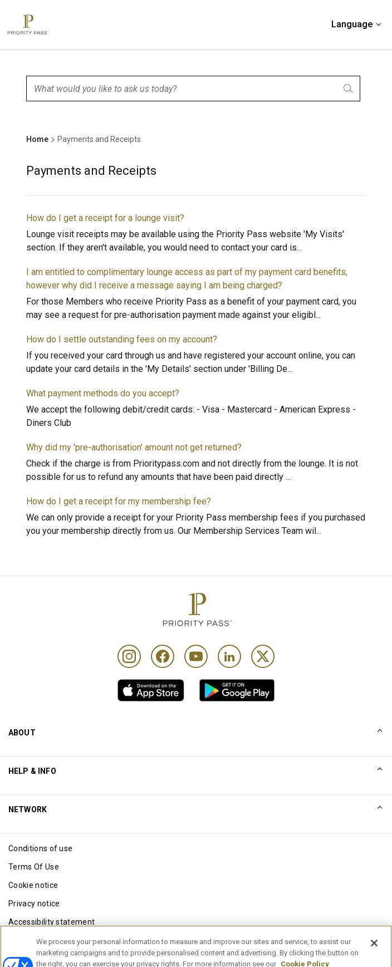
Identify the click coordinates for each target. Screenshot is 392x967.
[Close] (374, 951)
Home (37, 139)
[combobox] (193, 88)
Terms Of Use (33, 866)
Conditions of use (40, 848)
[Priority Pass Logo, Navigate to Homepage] (27, 24)
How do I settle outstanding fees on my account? (121, 339)
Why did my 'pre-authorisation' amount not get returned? (134, 447)
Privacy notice (34, 903)
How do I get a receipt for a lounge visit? (105, 218)
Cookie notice (33, 885)
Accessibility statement (51, 921)
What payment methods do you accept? (102, 393)
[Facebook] (162, 656)
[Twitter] (263, 656)
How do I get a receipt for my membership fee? (118, 501)
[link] (150, 690)
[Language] (357, 24)
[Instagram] (129, 656)
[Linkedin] (229, 656)
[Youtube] (196, 656)
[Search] (349, 88)
